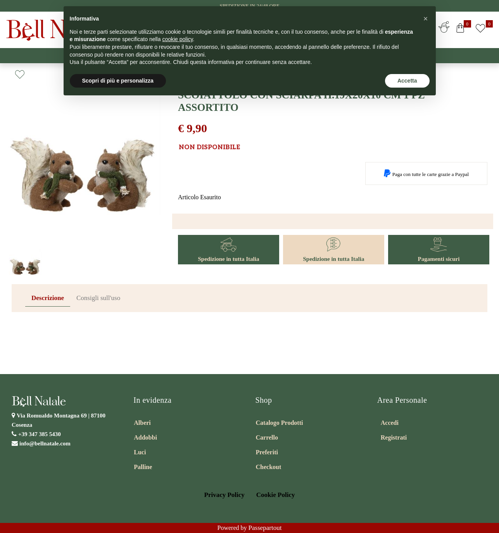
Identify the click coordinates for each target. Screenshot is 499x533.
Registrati (394, 437)
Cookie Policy (275, 495)
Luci (140, 452)
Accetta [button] (407, 81)
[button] (460, 30)
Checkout (268, 467)
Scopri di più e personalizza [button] (118, 81)
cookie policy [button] (177, 39)
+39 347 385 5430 (39, 434)
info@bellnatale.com (45, 443)
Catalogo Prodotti (279, 422)
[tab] (47, 298)
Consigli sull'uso (98, 298)
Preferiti (267, 452)
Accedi (390, 422)
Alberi (142, 422)
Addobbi (145, 437)
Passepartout (265, 527)
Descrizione (47, 298)
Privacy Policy (224, 495)
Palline (143, 467)
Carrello (267, 437)
